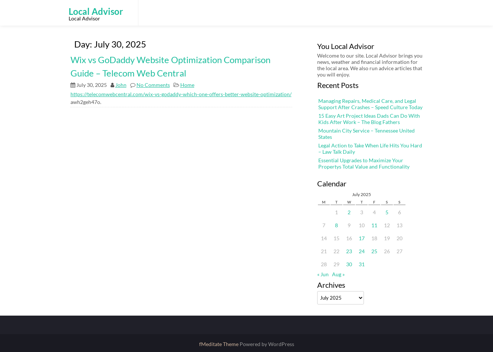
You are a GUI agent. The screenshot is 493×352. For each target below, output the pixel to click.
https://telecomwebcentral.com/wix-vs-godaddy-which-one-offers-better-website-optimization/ (181, 94)
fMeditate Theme (219, 344)
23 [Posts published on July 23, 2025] (349, 251)
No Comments (153, 85)
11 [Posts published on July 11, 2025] (374, 225)
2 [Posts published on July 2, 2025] (349, 212)
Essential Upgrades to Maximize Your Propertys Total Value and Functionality (364, 163)
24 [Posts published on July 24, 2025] (362, 251)
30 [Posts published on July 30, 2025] (349, 264)
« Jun (323, 274)
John (120, 85)
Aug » (338, 274)
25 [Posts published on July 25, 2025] (374, 251)
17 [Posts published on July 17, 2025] (362, 238)
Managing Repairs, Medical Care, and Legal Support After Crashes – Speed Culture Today (370, 104)
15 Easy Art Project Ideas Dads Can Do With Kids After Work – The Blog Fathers (369, 119)
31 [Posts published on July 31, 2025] (362, 264)
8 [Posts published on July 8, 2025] (336, 225)
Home (187, 85)
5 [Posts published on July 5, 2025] (386, 212)
